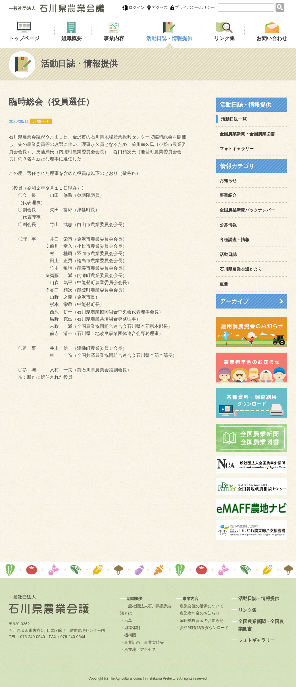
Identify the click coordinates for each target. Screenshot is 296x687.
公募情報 (228, 224)
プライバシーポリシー (192, 7)
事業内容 (114, 38)
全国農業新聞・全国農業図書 (247, 133)
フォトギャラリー (237, 148)
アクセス (157, 7)
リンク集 (224, 38)
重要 (224, 284)
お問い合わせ (272, 38)
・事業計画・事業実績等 (142, 642)
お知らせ (228, 180)
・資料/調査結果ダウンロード (202, 627)
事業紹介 (228, 195)
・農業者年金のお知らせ (198, 613)
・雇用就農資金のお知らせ (200, 620)
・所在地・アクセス (138, 649)
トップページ (24, 38)
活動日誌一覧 (234, 119)
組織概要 (71, 38)
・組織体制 (130, 627)
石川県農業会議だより (241, 269)
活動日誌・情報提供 (169, 38)
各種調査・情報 (234, 239)
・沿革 (126, 620)
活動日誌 (228, 254)
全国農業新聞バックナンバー (247, 210)
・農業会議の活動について (200, 606)
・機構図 (128, 635)
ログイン (133, 7)
